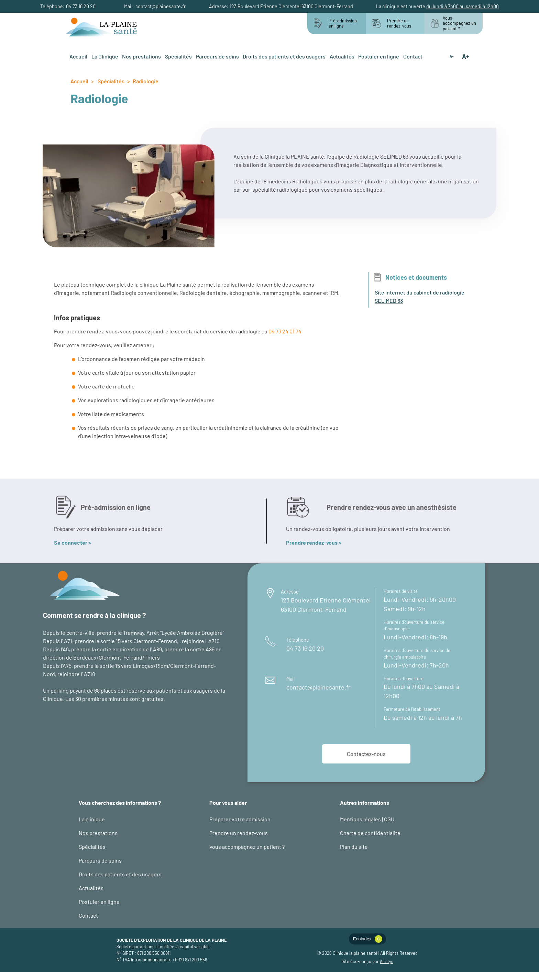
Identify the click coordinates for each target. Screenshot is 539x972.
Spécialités (178, 56)
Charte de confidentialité (370, 833)
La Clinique (104, 56)
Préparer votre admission (240, 819)
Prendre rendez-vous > (313, 542)
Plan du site (354, 846)
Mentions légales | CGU (367, 819)
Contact (412, 56)
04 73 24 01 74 (284, 331)
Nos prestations (141, 56)
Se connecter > (72, 542)
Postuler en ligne (378, 56)
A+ (465, 56)
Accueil (78, 56)
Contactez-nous (366, 753)
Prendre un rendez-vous (238, 833)
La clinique (92, 819)
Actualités (342, 56)
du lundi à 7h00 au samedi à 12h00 (462, 6)
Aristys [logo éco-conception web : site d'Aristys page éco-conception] (386, 961)
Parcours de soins (217, 56)
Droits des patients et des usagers (284, 56)
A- (452, 56)
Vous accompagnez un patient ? (247, 846)
